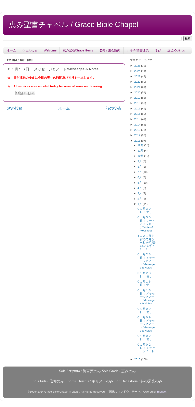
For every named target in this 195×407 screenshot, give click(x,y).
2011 (137, 140)
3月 (140, 193)
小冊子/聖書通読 (138, 50)
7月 (140, 171)
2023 (137, 76)
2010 (137, 359)
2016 (137, 113)
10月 (141, 155)
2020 (137, 92)
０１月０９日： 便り (144, 310)
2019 (137, 97)
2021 (137, 86)
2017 (137, 108)
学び (158, 50)
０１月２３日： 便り (144, 275)
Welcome (50, 50)
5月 (140, 182)
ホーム (11, 50)
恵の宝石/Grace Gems (78, 50)
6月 (140, 177)
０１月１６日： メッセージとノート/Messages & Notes (146, 297)
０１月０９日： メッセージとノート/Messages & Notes (146, 324)
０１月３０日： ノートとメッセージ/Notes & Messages (146, 224)
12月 (141, 145)
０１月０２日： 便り (144, 337)
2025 (137, 65)
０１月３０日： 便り (144, 210)
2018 (137, 103)
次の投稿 (15, 108)
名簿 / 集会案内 (109, 50)
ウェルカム (30, 50)
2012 (137, 135)
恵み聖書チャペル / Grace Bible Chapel (73, 24)
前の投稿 (113, 108)
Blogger (162, 391)
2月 (140, 198)
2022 (137, 81)
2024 (137, 70)
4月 (140, 188)
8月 (140, 166)
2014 (137, 124)
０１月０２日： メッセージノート (146, 348)
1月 (140, 204)
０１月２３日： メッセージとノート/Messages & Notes (146, 261)
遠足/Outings (176, 50)
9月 (140, 161)
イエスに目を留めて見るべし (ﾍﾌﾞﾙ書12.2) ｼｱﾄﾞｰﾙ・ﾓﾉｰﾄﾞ (146, 242)
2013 (137, 129)
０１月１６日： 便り (144, 283)
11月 (141, 150)
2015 (137, 119)
